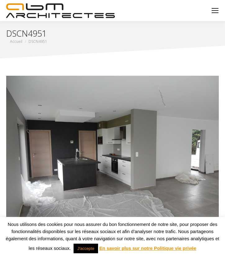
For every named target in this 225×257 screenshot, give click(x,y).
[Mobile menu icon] (215, 10)
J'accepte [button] (85, 248)
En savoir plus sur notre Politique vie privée (147, 248)
